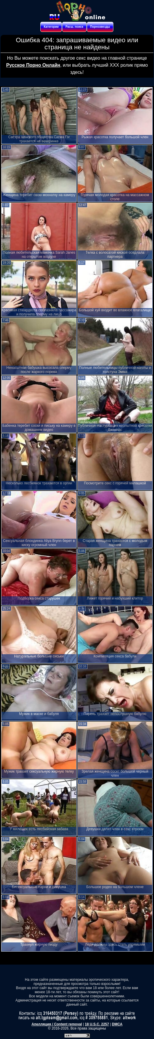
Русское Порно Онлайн (33, 65)
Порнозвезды (100, 26)
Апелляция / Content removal (57, 1024)
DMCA (117, 1024)
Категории (51, 26)
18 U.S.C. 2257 (97, 1024)
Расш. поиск (74, 26)
